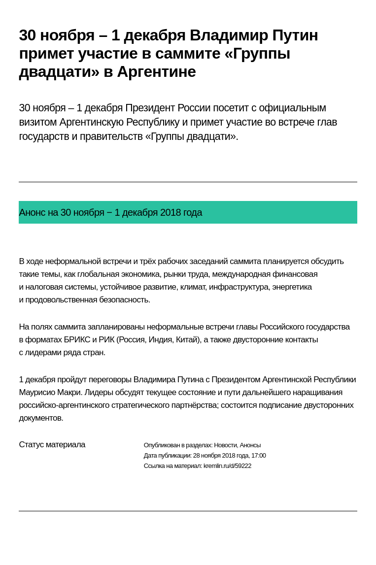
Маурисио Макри (49, 392)
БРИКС (77, 339)
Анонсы (250, 445)
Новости (225, 445)
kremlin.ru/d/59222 (227, 465)
